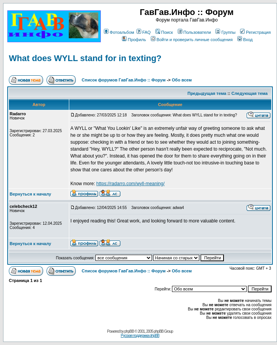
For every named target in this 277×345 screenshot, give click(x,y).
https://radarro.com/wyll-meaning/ (130, 183)
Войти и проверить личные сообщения (192, 39)
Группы (225, 32)
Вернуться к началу (30, 194)
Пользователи (194, 32)
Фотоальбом (119, 32)
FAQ (144, 32)
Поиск (164, 32)
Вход (245, 39)
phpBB (129, 331)
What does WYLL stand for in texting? (85, 58)
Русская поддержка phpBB (140, 335)
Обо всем (182, 80)
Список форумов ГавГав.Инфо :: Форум (123, 80)
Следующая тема (250, 93)
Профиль (134, 39)
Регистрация (255, 32)
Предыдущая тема (206, 93)
